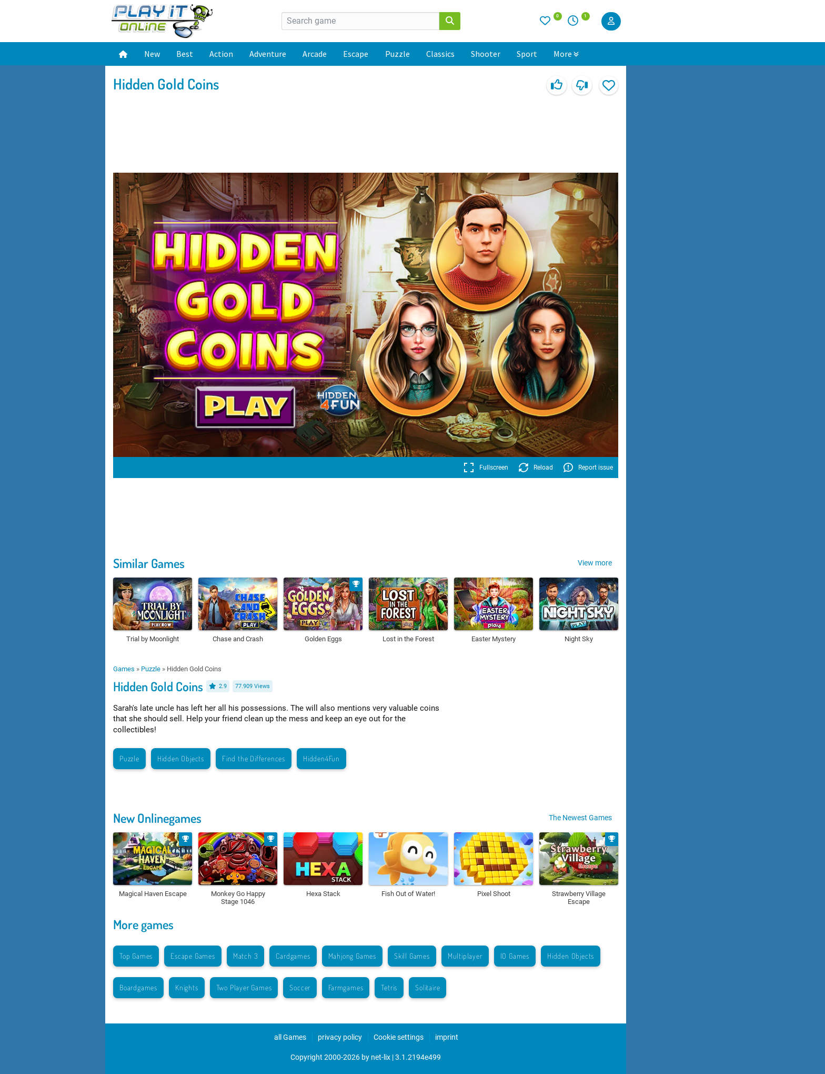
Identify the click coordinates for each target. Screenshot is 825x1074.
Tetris (389, 987)
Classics (440, 53)
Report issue (588, 467)
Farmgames (345, 987)
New (152, 53)
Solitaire (427, 987)
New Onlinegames (157, 818)
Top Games (136, 955)
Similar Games (149, 563)
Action (221, 53)
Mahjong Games (352, 955)
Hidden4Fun (321, 758)
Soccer (299, 987)
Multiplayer (465, 955)
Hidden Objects (180, 758)
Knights (186, 987)
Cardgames (293, 955)
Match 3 (245, 955)
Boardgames (138, 987)
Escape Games (192, 955)
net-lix (380, 1057)
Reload (536, 467)
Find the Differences (253, 758)
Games (124, 669)
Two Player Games (244, 987)
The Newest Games (580, 817)
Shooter (485, 53)
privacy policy (340, 1037)
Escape (355, 53)
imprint (446, 1037)
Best (184, 53)
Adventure (267, 53)
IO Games (514, 955)
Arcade (315, 53)
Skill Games (412, 955)
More (566, 53)
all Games (290, 1037)
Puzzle (397, 53)
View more (595, 563)
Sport (527, 53)
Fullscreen (486, 467)
